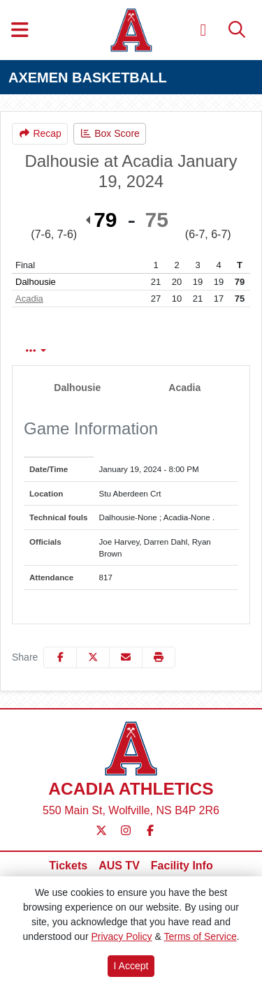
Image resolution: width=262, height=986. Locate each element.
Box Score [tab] (49, 351)
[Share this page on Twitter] (93, 657)
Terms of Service (199, 936)
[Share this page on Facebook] (60, 657)
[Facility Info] (182, 866)
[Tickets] (68, 866)
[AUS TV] (119, 866)
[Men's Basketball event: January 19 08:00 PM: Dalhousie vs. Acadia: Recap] (40, 134)
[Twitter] (101, 831)
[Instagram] (126, 831)
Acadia (29, 298)
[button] (158, 657)
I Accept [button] (131, 965)
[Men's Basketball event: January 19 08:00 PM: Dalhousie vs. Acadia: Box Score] (109, 134)
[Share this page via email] (126, 657)
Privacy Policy (121, 936)
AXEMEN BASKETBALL (87, 77)
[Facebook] (150, 831)
